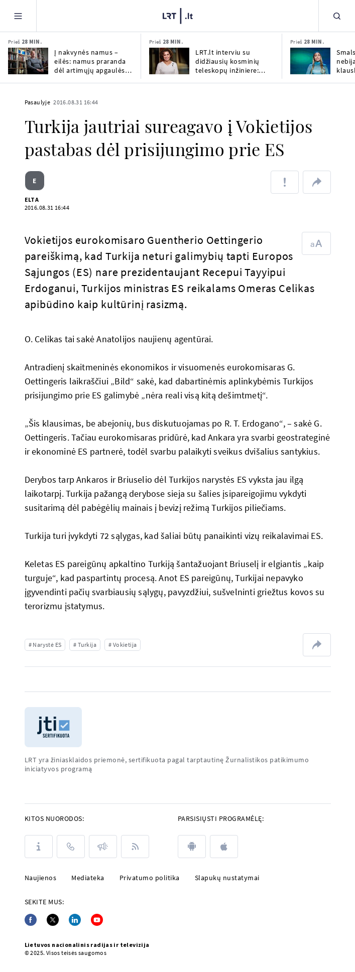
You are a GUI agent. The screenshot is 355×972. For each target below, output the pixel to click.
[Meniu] (18, 16)
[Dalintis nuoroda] (317, 182)
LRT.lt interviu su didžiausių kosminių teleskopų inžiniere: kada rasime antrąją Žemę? (227, 61)
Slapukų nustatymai (227, 877)
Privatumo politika (150, 877)
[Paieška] (337, 16)
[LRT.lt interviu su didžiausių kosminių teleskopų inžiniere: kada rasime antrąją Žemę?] (169, 61)
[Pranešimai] (103, 846)
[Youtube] (97, 920)
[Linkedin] (75, 920)
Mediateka (87, 877)
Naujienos (41, 877)
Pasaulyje (38, 102)
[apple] (224, 846)
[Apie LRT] (39, 846)
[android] (192, 846)
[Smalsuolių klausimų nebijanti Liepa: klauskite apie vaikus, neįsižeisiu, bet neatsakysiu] (310, 61)
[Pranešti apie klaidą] (285, 182)
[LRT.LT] (178, 16)
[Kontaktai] (71, 846)
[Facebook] (31, 920)
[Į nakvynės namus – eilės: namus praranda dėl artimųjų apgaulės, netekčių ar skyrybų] (28, 61)
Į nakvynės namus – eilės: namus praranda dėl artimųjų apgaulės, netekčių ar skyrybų (90, 61)
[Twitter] (53, 920)
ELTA (32, 199)
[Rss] (135, 846)
